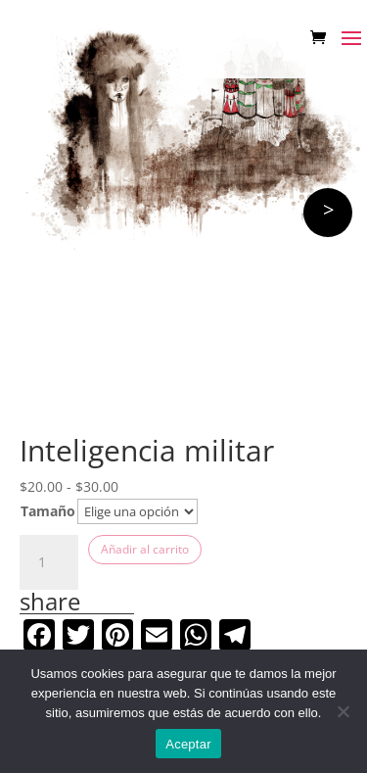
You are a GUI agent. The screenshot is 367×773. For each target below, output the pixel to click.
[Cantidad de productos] (49, 562)
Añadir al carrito (145, 549)
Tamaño (48, 511)
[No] (342, 711)
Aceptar (188, 744)
